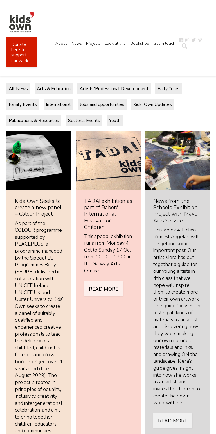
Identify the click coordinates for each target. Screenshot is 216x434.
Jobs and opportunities (102, 104)
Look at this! (115, 43)
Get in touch (164, 43)
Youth (114, 120)
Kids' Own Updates (152, 104)
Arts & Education (54, 89)
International (58, 104)
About (61, 43)
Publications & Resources (34, 120)
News (76, 43)
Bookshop (139, 43)
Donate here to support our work (19, 52)
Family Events (23, 104)
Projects (93, 43)
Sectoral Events (84, 120)
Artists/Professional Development (114, 89)
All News (18, 89)
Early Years (168, 89)
